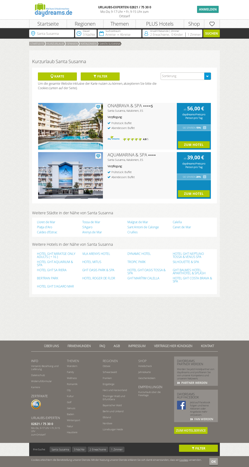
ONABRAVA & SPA (125, 105)
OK (213, 461)
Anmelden (208, 9)
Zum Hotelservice (191, 430)
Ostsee (106, 366)
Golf (69, 402)
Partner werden (194, 383)
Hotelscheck (145, 366)
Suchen (211, 33)
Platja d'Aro (44, 227)
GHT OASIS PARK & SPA (98, 270)
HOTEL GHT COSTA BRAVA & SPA (192, 280)
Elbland (107, 417)
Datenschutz (38, 375)
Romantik (72, 384)
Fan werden (203, 419)
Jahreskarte (144, 372)
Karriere (35, 387)
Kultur (70, 396)
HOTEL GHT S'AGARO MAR (55, 286)
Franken (107, 378)
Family (70, 372)
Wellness (72, 378)
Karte (57, 76)
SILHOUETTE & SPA (186, 262)
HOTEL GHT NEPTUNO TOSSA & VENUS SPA (188, 255)
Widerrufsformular (41, 381)
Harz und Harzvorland (115, 390)
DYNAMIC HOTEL (139, 254)
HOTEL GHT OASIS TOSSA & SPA (146, 271)
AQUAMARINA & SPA (127, 155)
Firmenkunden (79, 346)
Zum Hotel (194, 145)
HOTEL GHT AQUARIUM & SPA (55, 263)
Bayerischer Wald (112, 405)
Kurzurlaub (55, 43)
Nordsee (107, 423)
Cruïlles (132, 232)
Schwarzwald (110, 372)
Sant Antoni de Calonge (143, 227)
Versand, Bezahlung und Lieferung (44, 367)
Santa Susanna (110, 43)
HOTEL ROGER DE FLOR (98, 278)
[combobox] (186, 76)
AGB (117, 346)
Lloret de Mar (46, 222)
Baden (70, 414)
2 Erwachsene (97, 449)
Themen (119, 23)
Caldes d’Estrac (47, 232)
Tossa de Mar (91, 222)
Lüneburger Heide (113, 429)
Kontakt (207, 346)
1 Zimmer (117, 449)
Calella (177, 222)
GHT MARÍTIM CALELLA (143, 278)
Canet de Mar (182, 227)
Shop (194, 23)
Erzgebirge (108, 384)
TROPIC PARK (136, 262)
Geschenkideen (146, 378)
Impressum (137, 346)
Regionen (85, 23)
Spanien (72, 43)
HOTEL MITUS (91, 262)
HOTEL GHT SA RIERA (52, 270)
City (69, 390)
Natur (70, 426)
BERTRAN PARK (47, 278)
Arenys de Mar (92, 232)
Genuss (71, 408)
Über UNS (51, 346)
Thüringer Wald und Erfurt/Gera (114, 397)
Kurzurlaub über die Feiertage (149, 393)
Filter (100, 76)
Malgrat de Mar (137, 222)
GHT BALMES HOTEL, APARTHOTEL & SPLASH (189, 271)
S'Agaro (87, 227)
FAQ (102, 346)
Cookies (183, 460)
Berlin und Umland (113, 411)
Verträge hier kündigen (173, 346)
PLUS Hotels (160, 23)
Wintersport (73, 420)
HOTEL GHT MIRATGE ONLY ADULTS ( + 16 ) (56, 255)
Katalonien (88, 43)
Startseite (48, 23)
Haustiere (72, 432)
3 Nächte (79, 449)
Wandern (72, 366)
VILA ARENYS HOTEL (96, 254)
